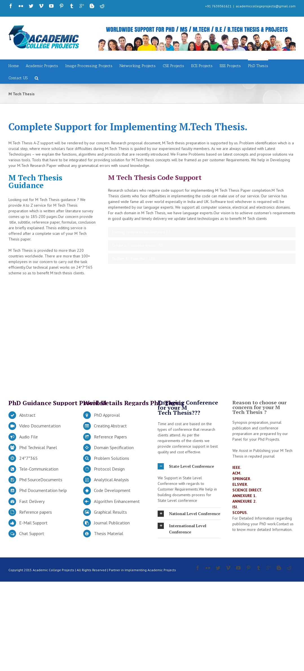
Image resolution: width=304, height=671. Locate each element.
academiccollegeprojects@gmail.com (266, 6)
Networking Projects (138, 65)
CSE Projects (173, 65)
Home (13, 65)
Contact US (18, 78)
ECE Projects (202, 65)
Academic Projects (42, 65)
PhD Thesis (258, 65)
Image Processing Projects (89, 65)
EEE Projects (230, 65)
